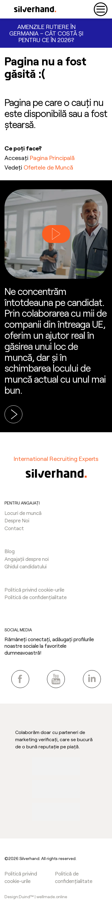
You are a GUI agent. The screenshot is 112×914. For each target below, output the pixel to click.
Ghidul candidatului (25, 566)
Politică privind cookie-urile (34, 590)
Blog (9, 551)
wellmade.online (51, 896)
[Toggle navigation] (101, 9)
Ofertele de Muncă (48, 167)
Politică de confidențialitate (35, 597)
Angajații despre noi (26, 559)
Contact (14, 528)
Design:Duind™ (19, 896)
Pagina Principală (52, 157)
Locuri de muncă (23, 513)
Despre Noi (16, 520)
